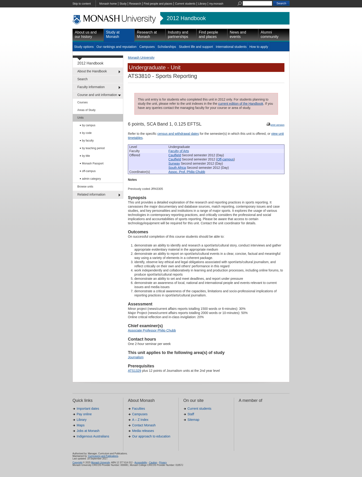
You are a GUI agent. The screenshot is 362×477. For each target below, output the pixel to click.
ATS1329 (134, 370)
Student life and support (196, 47)
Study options (84, 47)
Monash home (108, 3)
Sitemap (193, 420)
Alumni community (269, 34)
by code (87, 133)
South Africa (177, 167)
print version (277, 124)
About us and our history (86, 34)
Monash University (141, 57)
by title (86, 155)
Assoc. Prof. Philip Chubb (187, 172)
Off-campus (225, 159)
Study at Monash (113, 34)
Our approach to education (151, 436)
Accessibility (140, 462)
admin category (91, 178)
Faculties (138, 408)
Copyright (77, 462)
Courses (82, 102)
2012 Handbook (186, 18)
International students (231, 47)
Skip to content (81, 3)
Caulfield (175, 155)
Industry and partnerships (178, 34)
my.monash (216, 3)
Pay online (84, 414)
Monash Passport (92, 163)
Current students (185, 3)
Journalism (136, 357)
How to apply (258, 47)
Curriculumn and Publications (103, 456)
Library (202, 3)
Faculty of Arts (179, 151)
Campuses (147, 47)
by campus (88, 125)
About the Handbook (92, 71)
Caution (153, 462)
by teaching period (93, 148)
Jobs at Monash (88, 431)
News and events (238, 34)
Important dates (88, 408)
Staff (190, 414)
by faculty (88, 140)
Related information (91, 194)
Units (80, 117)
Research (135, 3)
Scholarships (166, 47)
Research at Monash (147, 34)
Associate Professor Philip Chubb (152, 330)
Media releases (143, 431)
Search (82, 79)
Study (123, 3)
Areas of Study (86, 110)
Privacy (163, 462)
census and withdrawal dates (178, 133)
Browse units (85, 186)
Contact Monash (144, 425)
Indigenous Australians (93, 436)
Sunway (174, 163)
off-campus (89, 171)
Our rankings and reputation (117, 47)
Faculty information (91, 87)
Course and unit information (97, 95)
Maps (80, 425)
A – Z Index (140, 420)
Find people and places (158, 3)
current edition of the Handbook (240, 103)
